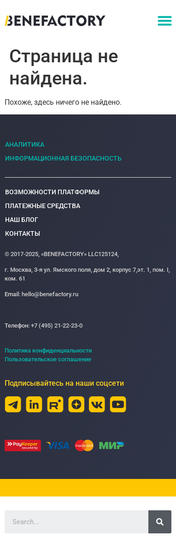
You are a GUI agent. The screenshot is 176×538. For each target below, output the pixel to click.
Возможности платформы (54, 192)
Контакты (22, 233)
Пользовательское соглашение (48, 359)
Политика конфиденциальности (48, 350)
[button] (164, 20)
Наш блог (21, 219)
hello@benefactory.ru (49, 294)
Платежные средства (42, 205)
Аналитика (24, 144)
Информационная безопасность (63, 158)
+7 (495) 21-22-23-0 (56, 325)
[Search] (159, 521)
